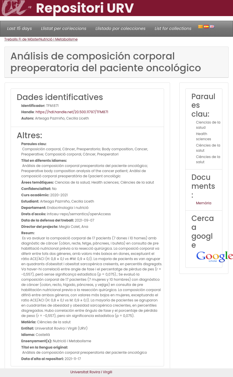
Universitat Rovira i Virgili (91, 372)
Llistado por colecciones (121, 28)
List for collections (173, 28)
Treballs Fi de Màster (21, 39)
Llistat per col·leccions (63, 28)
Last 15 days (19, 28)
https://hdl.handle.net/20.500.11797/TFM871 (72, 111)
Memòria (203, 203)
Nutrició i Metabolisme (58, 39)
